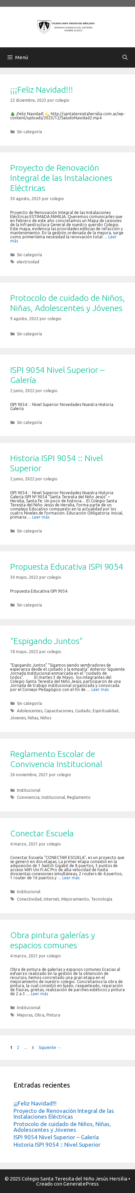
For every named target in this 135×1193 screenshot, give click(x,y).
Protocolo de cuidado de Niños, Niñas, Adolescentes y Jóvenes (62, 1127)
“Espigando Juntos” (46, 641)
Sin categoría (29, 131)
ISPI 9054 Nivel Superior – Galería (56, 1137)
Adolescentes (29, 711)
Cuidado (83, 711)
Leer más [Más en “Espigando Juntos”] (100, 689)
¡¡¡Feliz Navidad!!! (41, 89)
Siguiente (50, 1047)
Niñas (33, 718)
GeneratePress (81, 1184)
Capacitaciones (58, 711)
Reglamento (79, 797)
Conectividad (29, 899)
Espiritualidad (105, 711)
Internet (51, 899)
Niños (45, 718)
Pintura (53, 1015)
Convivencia (28, 797)
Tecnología (101, 899)
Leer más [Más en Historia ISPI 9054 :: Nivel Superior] (40, 517)
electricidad (28, 262)
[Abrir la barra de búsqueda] (125, 57)
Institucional (28, 790)
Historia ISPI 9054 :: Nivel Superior (57, 1144)
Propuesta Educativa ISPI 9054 (66, 566)
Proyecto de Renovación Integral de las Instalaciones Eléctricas (61, 178)
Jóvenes (18, 718)
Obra (39, 1015)
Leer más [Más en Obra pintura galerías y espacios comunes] (39, 994)
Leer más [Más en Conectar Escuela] (71, 878)
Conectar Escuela (42, 833)
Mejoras (24, 1015)
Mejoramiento (75, 899)
